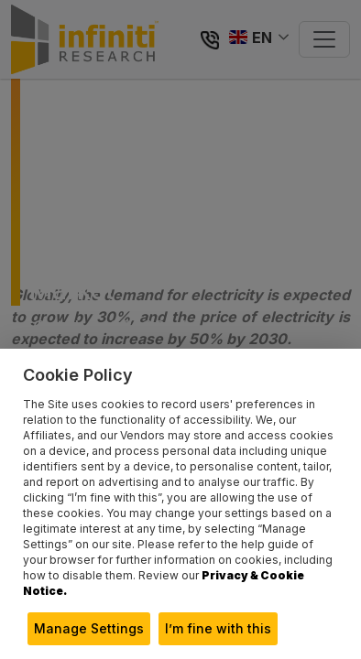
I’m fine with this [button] (218, 628)
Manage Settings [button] (89, 628)
